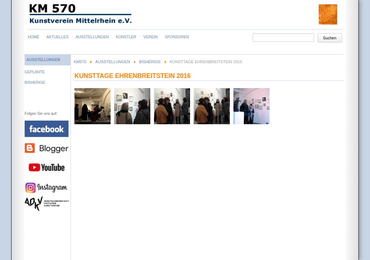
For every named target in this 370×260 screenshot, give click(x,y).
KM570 (80, 62)
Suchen (329, 38)
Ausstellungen (112, 62)
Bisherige (150, 62)
